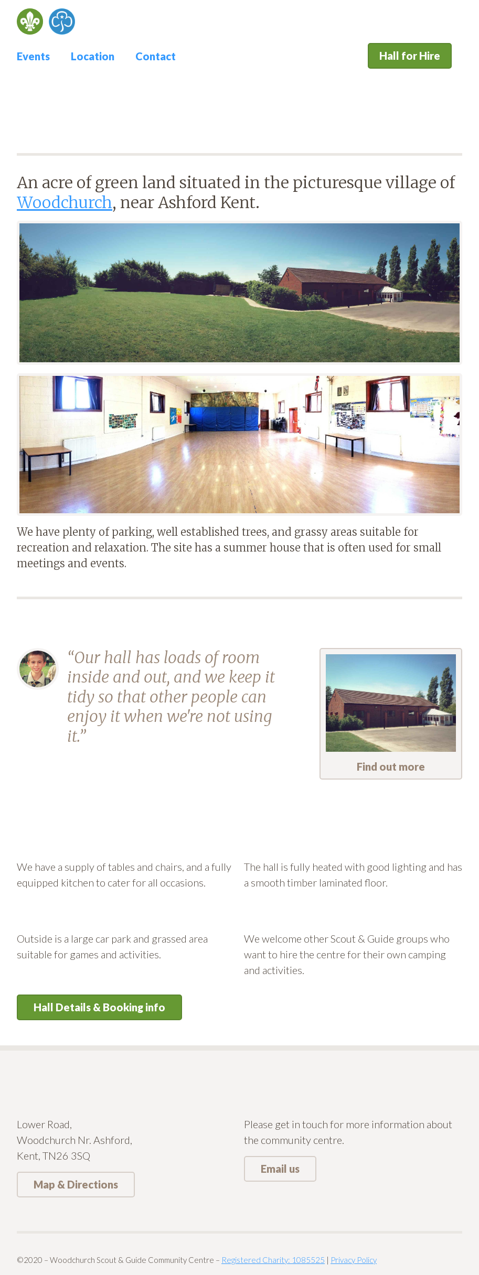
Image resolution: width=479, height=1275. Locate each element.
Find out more (391, 713)
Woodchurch (64, 202)
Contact (155, 56)
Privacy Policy (354, 1260)
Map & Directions (76, 1184)
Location (92, 56)
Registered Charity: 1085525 (273, 1260)
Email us (280, 1168)
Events (33, 56)
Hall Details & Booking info (99, 1007)
